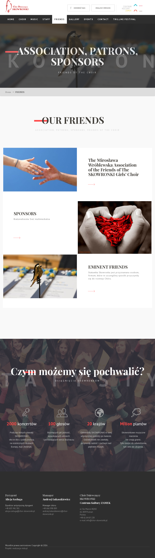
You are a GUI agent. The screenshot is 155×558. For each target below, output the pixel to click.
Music (34, 19)
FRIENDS (59, 19)
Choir (22, 19)
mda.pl (25, 548)
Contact (103, 19)
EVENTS (88, 19)
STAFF (46, 19)
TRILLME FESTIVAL (124, 19)
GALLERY (74, 19)
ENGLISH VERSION (103, 8)
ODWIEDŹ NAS (79, 8)
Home (11, 19)
